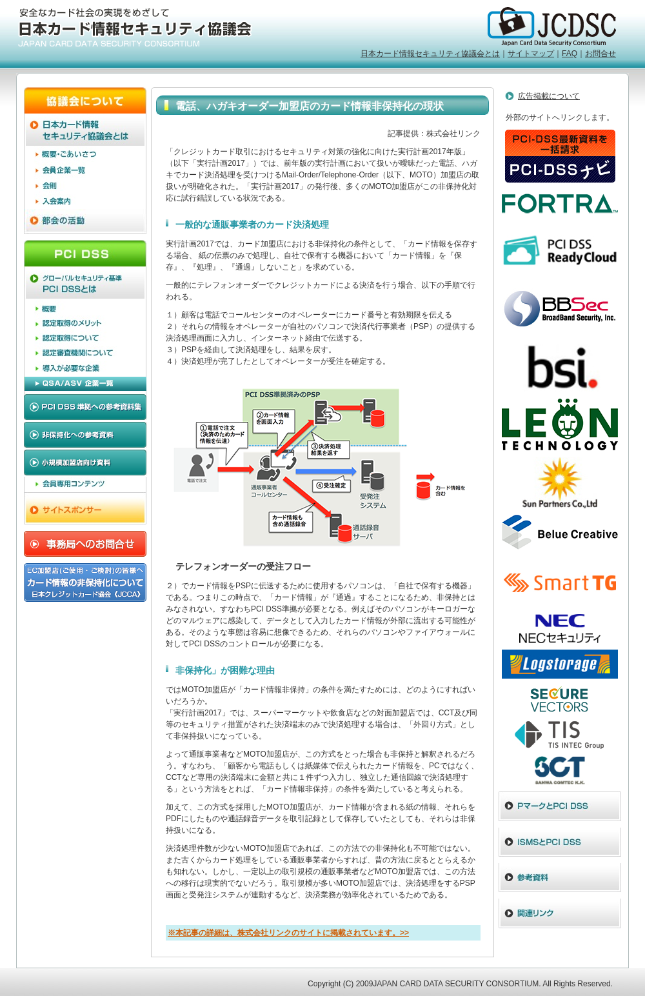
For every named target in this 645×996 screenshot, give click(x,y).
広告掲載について (549, 96)
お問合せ (600, 53)
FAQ (569, 53)
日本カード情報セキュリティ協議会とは (430, 53)
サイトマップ (531, 53)
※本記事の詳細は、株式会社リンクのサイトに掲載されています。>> (288, 932)
